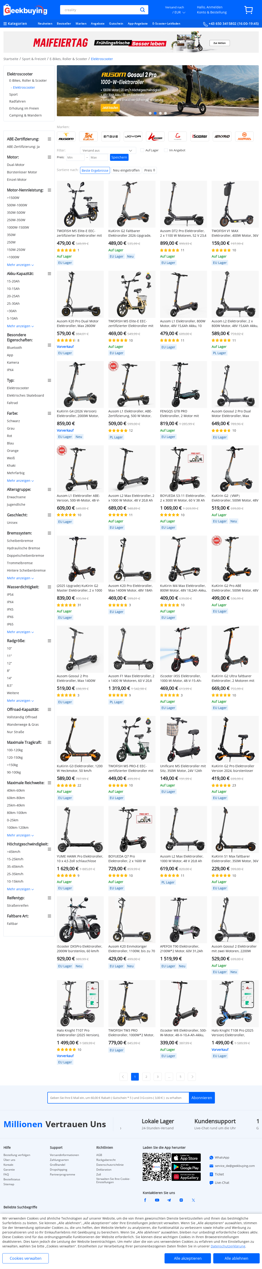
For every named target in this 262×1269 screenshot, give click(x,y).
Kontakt (8, 1164)
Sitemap (8, 1184)
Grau (11, 428)
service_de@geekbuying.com (232, 1166)
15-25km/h (15, 859)
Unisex (12, 522)
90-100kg (14, 772)
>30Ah (12, 311)
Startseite (10, 59)
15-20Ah (14, 281)
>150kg (13, 765)
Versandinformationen (64, 1155)
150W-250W (16, 249)
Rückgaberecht (106, 1160)
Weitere (13, 693)
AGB (99, 1155)
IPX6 (10, 617)
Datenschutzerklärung (228, 1246)
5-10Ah (13, 318)
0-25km (13, 820)
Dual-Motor (16, 164)
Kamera (13, 362)
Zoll (98, 1174)
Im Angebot (174, 150)
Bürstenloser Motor (22, 172)
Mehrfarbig (16, 473)
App (10, 355)
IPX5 (10, 609)
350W (11, 235)
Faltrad (13, 403)
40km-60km (16, 790)
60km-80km (16, 798)
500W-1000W (17, 205)
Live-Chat (219, 1182)
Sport (13, 94)
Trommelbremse (20, 563)
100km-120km (18, 827)
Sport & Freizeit (34, 59)
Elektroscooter (18, 388)
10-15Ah (14, 288)
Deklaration (103, 1169)
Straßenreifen (18, 905)
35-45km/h (15, 866)
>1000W (13, 257)
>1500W (13, 197)
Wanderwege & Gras (23, 724)
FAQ (6, 1174)
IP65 (10, 624)
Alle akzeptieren (188, 1258)
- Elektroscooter (23, 87)
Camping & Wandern (25, 115)
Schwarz (14, 421)
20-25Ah (14, 296)
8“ (9, 670)
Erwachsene (17, 497)
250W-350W (16, 220)
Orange (13, 450)
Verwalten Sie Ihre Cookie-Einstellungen (113, 1180)
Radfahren (17, 101)
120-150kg (15, 757)
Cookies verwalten (26, 1258)
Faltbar (13, 923)
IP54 (10, 594)
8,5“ (10, 685)
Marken (81, 24)
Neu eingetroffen (126, 170)
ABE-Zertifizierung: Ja (24, 146)
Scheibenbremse (20, 540)
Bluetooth (15, 347)
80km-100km (17, 812)
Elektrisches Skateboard (26, 395)
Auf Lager (149, 150)
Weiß (11, 458)
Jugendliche (16, 504)
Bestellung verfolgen (16, 1155)
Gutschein (116, 24)
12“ (10, 663)
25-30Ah (14, 303)
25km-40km (16, 805)
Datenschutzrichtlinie (110, 1164)
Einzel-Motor (17, 179)
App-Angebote (138, 24)
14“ (10, 678)
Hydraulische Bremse (24, 548)
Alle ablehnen (236, 1258)
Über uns (9, 1160)
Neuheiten (45, 24)
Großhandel (57, 1164)
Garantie (9, 1169)
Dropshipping (58, 1169)
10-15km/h (15, 881)
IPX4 (10, 370)
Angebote (97, 24)
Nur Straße (16, 732)
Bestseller (64, 24)
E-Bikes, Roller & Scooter (68, 59)
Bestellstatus (11, 1179)
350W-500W (16, 212)
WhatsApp (219, 1157)
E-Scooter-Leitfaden (166, 24)
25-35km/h (15, 874)
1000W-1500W (18, 227)
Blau (11, 443)
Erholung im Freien (24, 108)
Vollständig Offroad (22, 717)
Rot (10, 436)
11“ (10, 656)
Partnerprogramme (62, 1174)
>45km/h (14, 851)
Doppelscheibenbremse (26, 555)
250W (11, 242)
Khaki (11, 465)
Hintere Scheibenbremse (27, 570)
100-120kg (15, 750)
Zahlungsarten (59, 1160)
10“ (10, 648)
